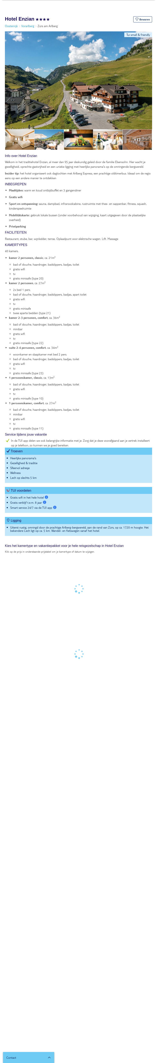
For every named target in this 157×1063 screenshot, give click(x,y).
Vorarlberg (27, 26)
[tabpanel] (78, 347)
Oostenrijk (11, 26)
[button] (142, 19)
